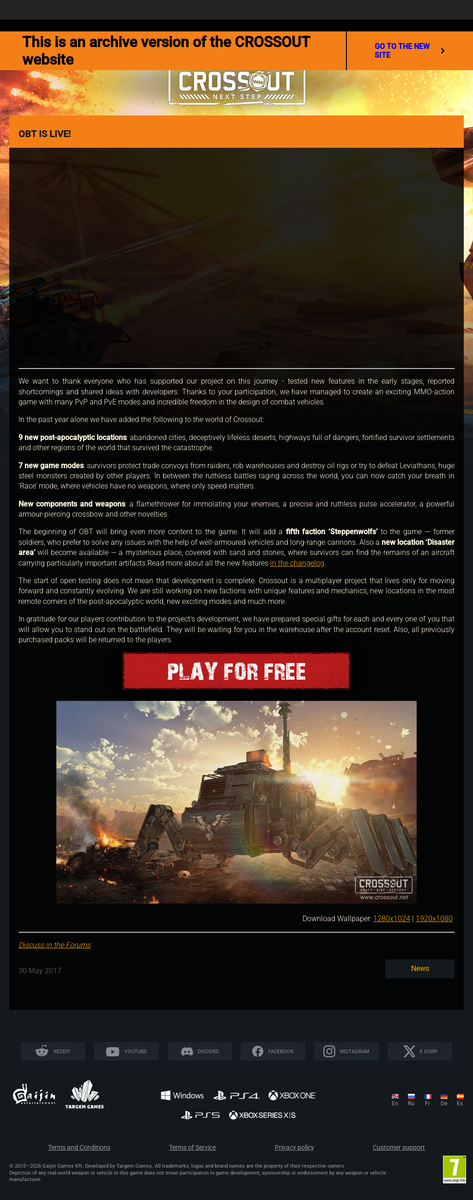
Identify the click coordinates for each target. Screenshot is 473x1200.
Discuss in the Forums (54, 945)
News (420, 968)
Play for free (236, 671)
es (460, 1103)
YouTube (135, 1052)
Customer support (399, 1148)
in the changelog (297, 563)
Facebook (281, 1052)
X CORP (428, 1052)
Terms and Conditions (79, 1148)
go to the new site (410, 51)
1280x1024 (391, 918)
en (395, 1103)
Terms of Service (192, 1148)
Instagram (355, 1052)
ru (411, 1103)
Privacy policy (294, 1148)
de (444, 1103)
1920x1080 (434, 918)
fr (427, 1103)
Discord (208, 1052)
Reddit (62, 1052)
